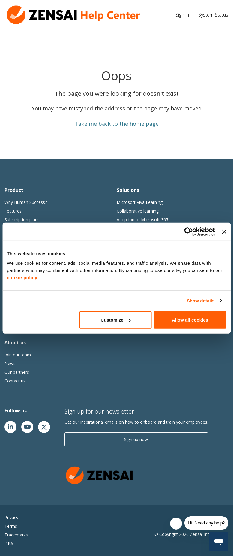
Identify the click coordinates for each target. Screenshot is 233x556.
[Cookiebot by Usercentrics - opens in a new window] (189, 231)
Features (13, 211)
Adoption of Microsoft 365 (142, 219)
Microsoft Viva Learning (140, 202)
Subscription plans (22, 219)
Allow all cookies (190, 319)
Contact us (14, 381)
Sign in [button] (182, 14)
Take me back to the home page (117, 123)
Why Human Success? (25, 202)
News (10, 363)
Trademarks (16, 535)
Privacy (11, 517)
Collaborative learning (138, 211)
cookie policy (22, 277)
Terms (10, 526)
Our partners (16, 372)
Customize (116, 319)
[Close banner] (224, 232)
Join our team (17, 355)
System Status (213, 14)
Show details (201, 300)
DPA (8, 543)
